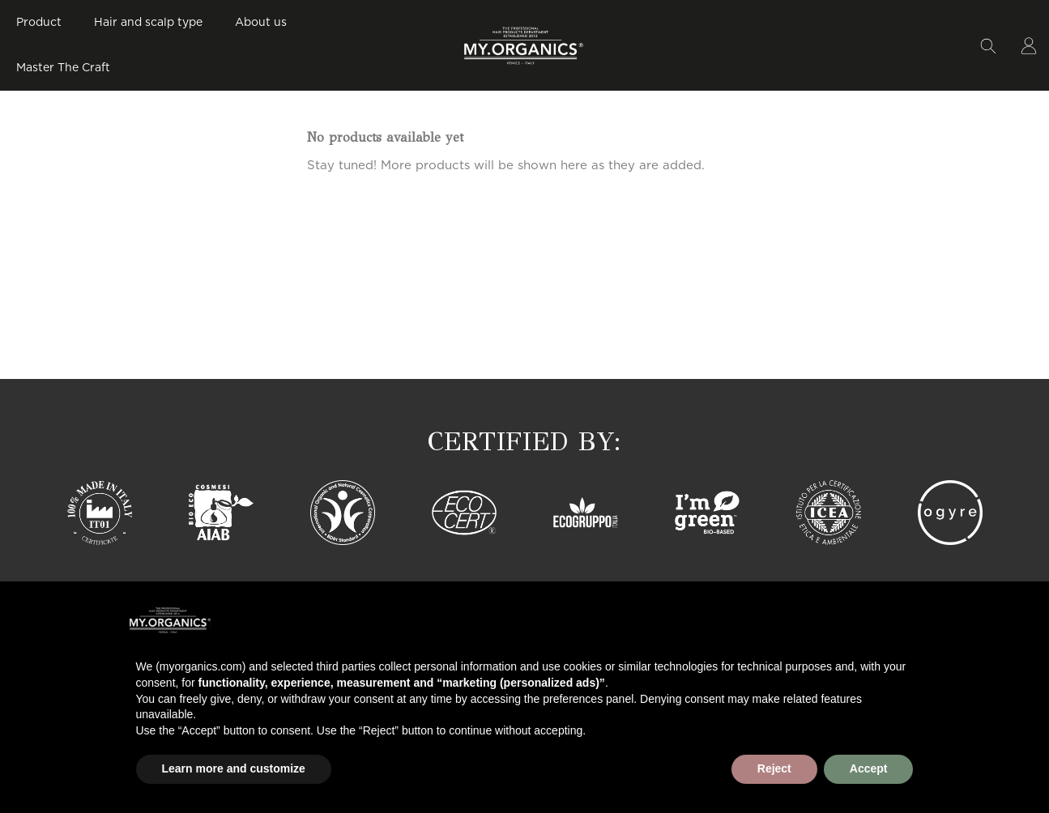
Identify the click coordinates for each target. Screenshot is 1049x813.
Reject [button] (774, 768)
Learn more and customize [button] (233, 768)
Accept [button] (869, 768)
